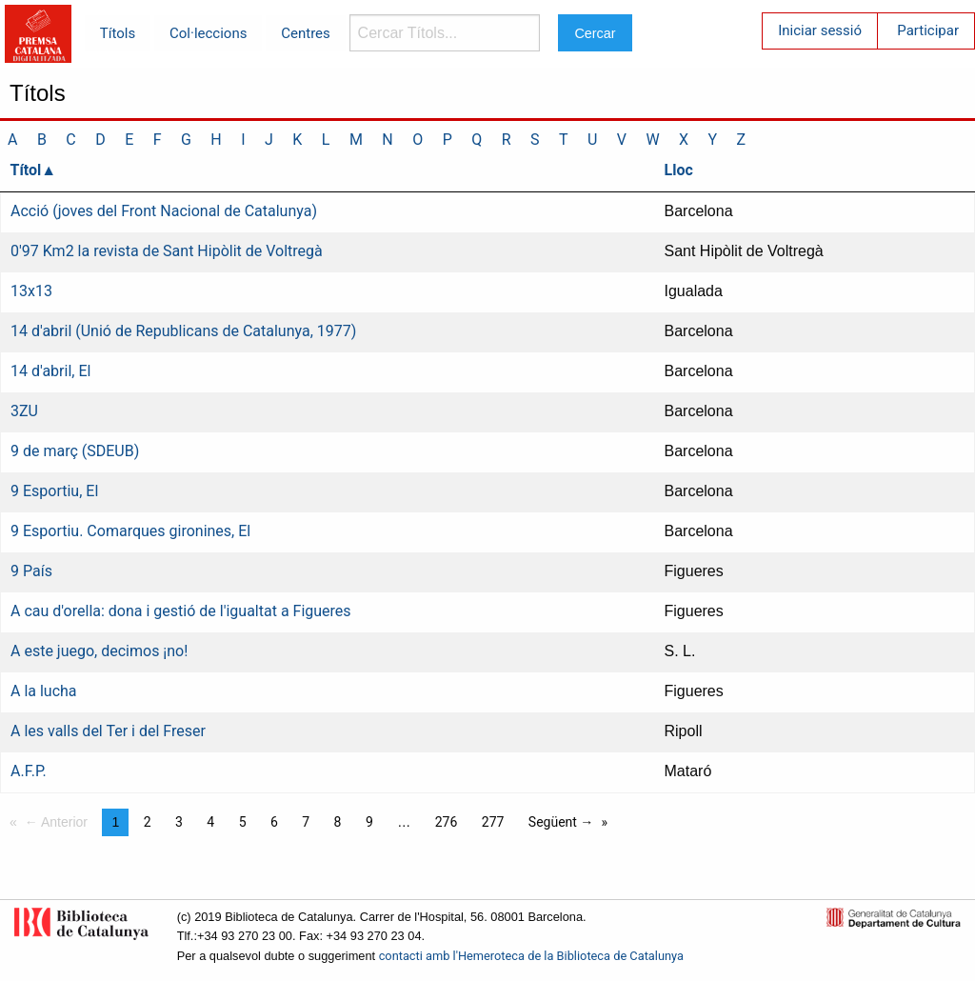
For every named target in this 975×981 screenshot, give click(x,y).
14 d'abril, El (50, 371)
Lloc (679, 170)
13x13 (31, 291)
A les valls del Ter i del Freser (108, 731)
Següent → (561, 822)
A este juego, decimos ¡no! (99, 651)
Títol (26, 170)
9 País (31, 571)
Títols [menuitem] (117, 33)
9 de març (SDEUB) (74, 451)
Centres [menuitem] (305, 33)
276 (446, 822)
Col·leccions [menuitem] (208, 33)
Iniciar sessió (820, 30)
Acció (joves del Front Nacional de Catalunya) (163, 211)
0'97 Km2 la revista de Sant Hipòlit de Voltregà (166, 251)
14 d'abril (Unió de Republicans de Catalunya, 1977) (183, 331)
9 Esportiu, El (54, 491)
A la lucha (43, 691)
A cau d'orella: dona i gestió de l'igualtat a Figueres (180, 611)
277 (493, 822)
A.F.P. (28, 771)
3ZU (24, 411)
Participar (928, 30)
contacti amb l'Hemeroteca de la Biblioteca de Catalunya (531, 956)
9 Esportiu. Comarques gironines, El (130, 531)
